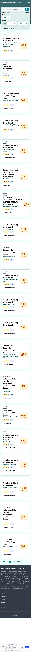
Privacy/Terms (5, 605)
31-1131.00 (6, 361)
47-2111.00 (6, 394)
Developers (4, 602)
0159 (12, 394)
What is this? (21, 26)
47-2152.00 (6, 50)
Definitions (4, 596)
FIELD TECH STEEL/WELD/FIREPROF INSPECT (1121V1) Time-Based (12, 200)
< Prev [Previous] (3, 561)
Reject (21, 647)
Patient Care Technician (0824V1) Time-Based (9, 349)
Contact (3, 599)
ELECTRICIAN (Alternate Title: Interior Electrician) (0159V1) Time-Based (9, 382)
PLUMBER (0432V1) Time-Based (11, 39)
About (2, 593)
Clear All (27, 12)
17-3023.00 (6, 78)
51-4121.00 (6, 259)
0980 (12, 181)
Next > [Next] (19, 561)
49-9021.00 (6, 105)
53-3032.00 (6, 181)
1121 (12, 209)
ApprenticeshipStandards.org (13, 568)
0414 (12, 551)
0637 (12, 105)
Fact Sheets (4, 608)
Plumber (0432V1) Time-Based (10, 121)
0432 (12, 50)
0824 (12, 361)
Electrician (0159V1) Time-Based (9, 412)
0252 (12, 78)
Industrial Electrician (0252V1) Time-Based (9, 69)
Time (5, 35)
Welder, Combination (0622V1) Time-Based (9, 251)
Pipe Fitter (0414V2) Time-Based (9, 541)
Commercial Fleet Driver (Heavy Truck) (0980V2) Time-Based (10, 173)
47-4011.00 (6, 209)
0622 (12, 259)
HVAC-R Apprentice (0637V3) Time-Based (11, 96)
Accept (27, 647)
